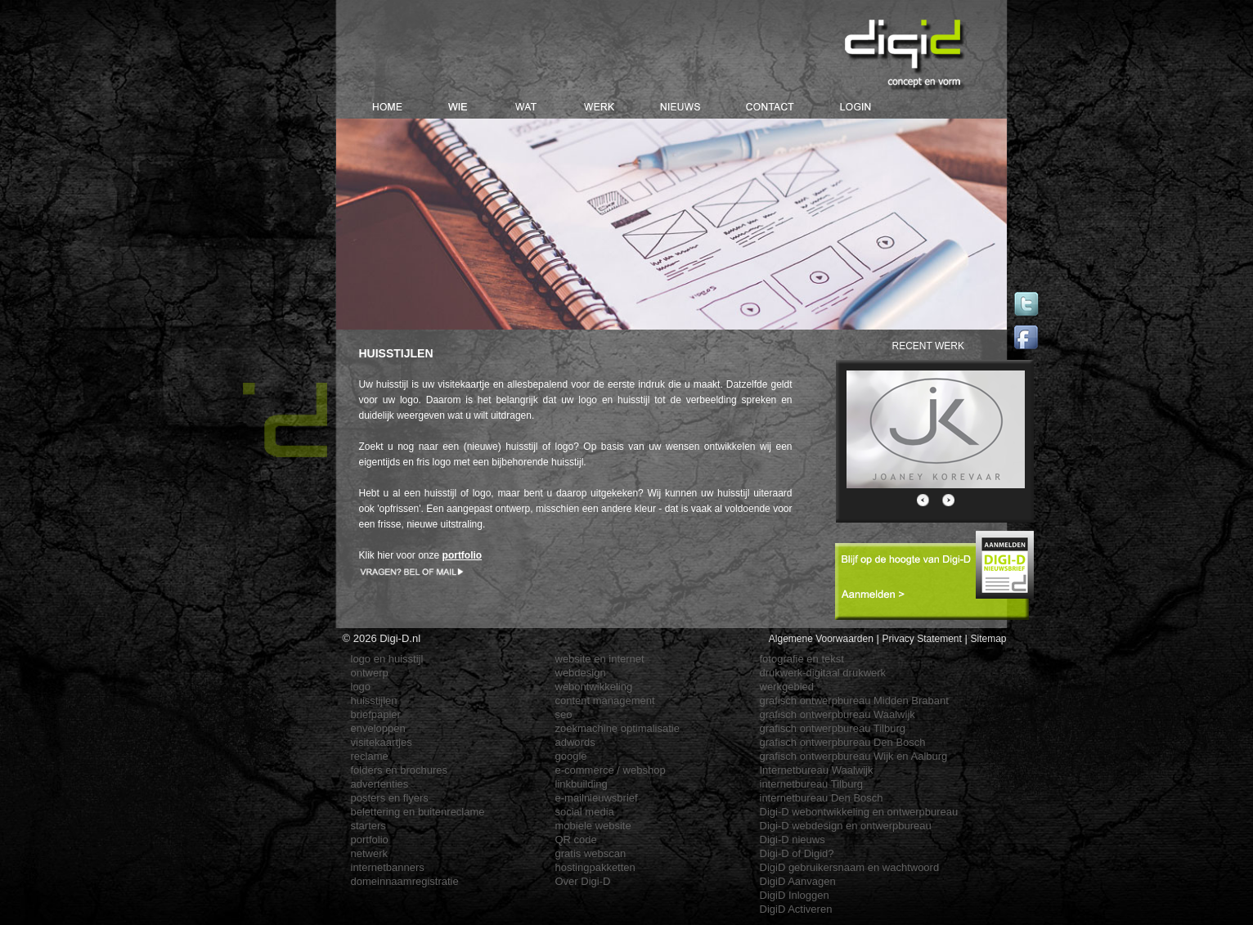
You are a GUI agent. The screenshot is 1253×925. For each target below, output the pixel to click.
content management (605, 700)
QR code (576, 839)
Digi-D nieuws (792, 839)
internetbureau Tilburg (811, 784)
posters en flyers (390, 798)
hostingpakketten (595, 867)
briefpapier (376, 714)
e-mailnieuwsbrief (596, 798)
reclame (369, 756)
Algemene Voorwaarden (821, 638)
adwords (575, 742)
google (571, 756)
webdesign (580, 673)
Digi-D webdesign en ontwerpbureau (846, 825)
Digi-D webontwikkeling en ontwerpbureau (859, 812)
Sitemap (988, 638)
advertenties (380, 784)
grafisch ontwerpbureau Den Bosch (843, 742)
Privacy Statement (921, 638)
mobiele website (593, 825)
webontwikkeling (594, 686)
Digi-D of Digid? (797, 853)
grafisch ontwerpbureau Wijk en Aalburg (854, 756)
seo (564, 714)
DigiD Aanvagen (798, 881)
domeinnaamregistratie (405, 881)
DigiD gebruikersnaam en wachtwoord (850, 867)
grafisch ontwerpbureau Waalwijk (837, 714)
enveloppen (378, 728)
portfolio (369, 839)
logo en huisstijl (387, 659)
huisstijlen (374, 700)
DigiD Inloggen (794, 895)
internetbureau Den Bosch (821, 798)
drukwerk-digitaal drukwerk (823, 673)
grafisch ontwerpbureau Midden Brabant (854, 700)
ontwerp (369, 673)
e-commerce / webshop (610, 770)
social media (584, 812)
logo (361, 686)
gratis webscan (590, 853)
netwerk (369, 853)
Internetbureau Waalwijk (817, 770)
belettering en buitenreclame (418, 812)
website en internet (599, 659)
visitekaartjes (381, 742)
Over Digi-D (583, 881)
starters (368, 825)
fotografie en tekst (802, 659)
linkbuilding (581, 784)
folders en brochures (399, 770)
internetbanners (387, 867)
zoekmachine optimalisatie (617, 728)
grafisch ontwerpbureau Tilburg (833, 728)
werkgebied (787, 686)
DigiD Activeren (796, 909)
